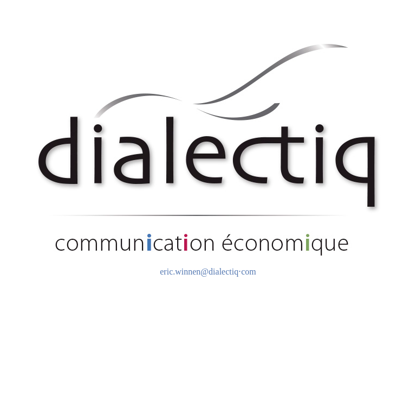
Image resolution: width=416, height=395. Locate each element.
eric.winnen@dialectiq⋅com (208, 271)
